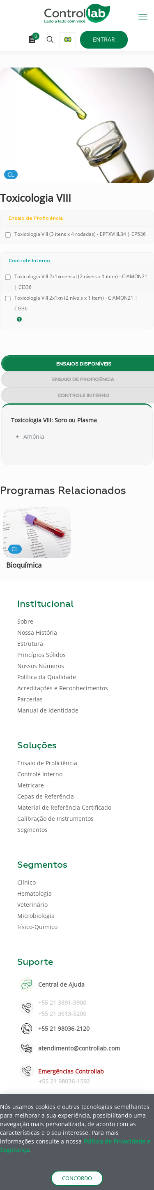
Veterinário (32, 904)
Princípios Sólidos (41, 655)
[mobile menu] (143, 16)
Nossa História (37, 632)
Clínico (26, 882)
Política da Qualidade (46, 677)
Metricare (30, 785)
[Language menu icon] (68, 39)
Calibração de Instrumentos (55, 818)
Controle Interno (39, 774)
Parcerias (30, 699)
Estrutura (30, 643)
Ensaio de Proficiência (47, 763)
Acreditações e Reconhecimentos (62, 688)
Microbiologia (36, 916)
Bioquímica (23, 565)
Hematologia (34, 893)
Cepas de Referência (45, 796)
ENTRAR (104, 39)
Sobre (25, 621)
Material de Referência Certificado (64, 807)
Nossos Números (40, 666)
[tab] (77, 363)
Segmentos (32, 830)
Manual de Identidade (47, 710)
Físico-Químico (37, 927)
